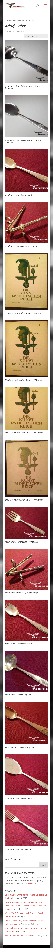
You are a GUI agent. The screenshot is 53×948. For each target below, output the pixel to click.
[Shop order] (36, 36)
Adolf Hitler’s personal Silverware (19, 935)
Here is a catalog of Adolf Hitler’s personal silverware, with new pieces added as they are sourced (25, 905)
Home (7, 20)
